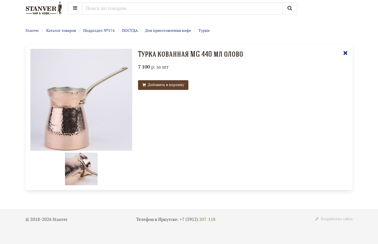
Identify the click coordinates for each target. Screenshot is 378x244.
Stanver (32, 30)
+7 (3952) (197, 219)
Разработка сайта (334, 219)
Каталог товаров (61, 30)
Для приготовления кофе (168, 30)
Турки (204, 30)
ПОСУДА (130, 30)
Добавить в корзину (163, 85)
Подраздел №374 (99, 30)
